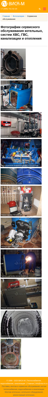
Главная (6, 16)
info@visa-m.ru (41, 383)
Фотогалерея (18, 16)
